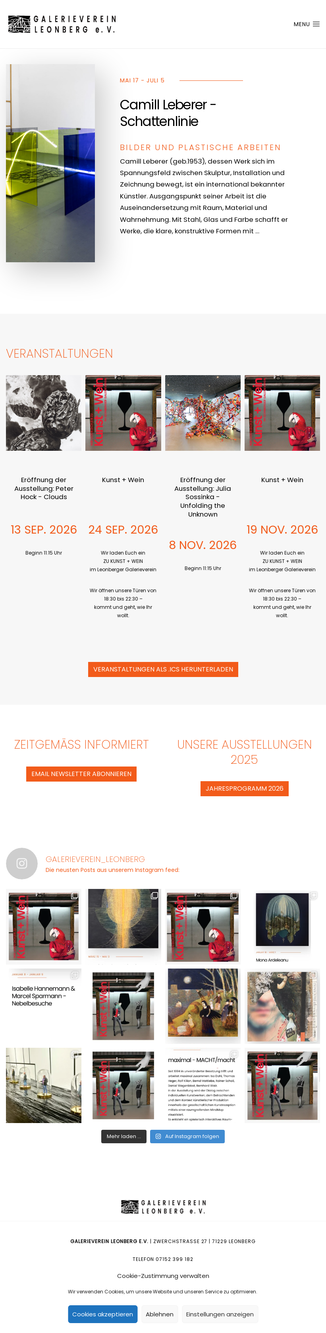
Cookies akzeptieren (102, 1314)
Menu (307, 24)
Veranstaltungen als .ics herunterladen (163, 669)
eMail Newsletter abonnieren (81, 773)
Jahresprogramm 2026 (245, 788)
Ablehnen (160, 1314)
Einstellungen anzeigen (220, 1314)
